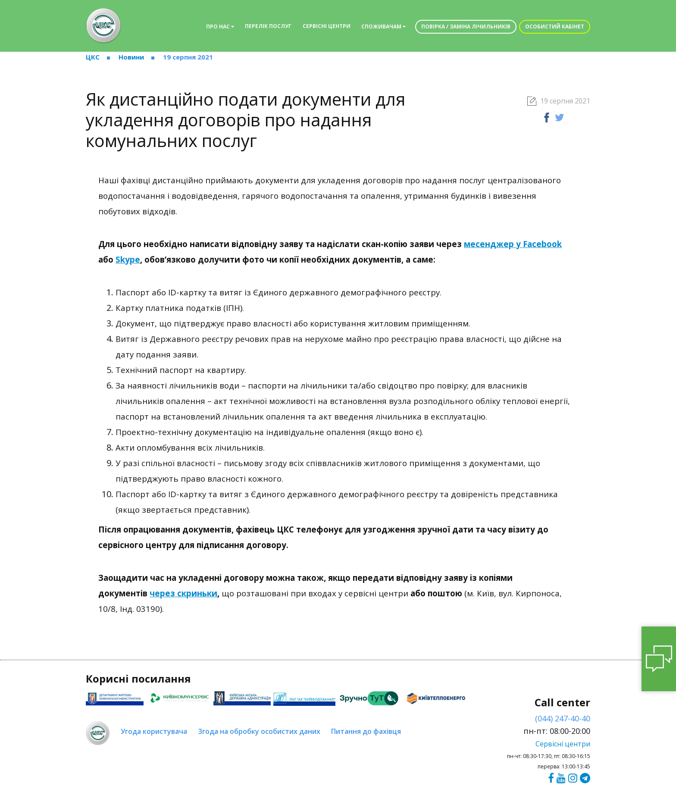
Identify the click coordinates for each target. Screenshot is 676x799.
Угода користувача (154, 731)
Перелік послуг (268, 26)
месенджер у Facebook (513, 243)
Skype (128, 259)
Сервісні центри (327, 26)
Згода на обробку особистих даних (259, 731)
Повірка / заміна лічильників (465, 26)
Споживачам (383, 26)
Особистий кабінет (554, 26)
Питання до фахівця (366, 731)
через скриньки (183, 593)
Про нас (220, 26)
